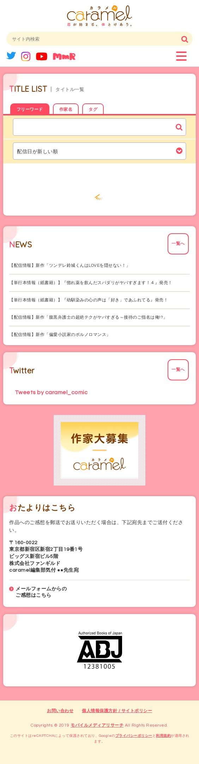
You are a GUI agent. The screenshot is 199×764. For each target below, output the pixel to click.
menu (181, 56)
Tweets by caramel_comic (51, 392)
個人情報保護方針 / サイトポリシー (117, 711)
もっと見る (99, 194)
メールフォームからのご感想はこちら (41, 592)
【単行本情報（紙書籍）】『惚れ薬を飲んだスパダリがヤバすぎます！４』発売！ (91, 283)
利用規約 (163, 736)
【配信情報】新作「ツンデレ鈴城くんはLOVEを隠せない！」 (70, 265)
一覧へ (178, 243)
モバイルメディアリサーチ (97, 725)
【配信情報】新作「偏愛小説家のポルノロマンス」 (60, 334)
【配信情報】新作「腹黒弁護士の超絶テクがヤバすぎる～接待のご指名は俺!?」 (88, 317)
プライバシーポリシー (133, 736)
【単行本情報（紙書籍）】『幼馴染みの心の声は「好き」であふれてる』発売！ (88, 300)
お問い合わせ (60, 711)
